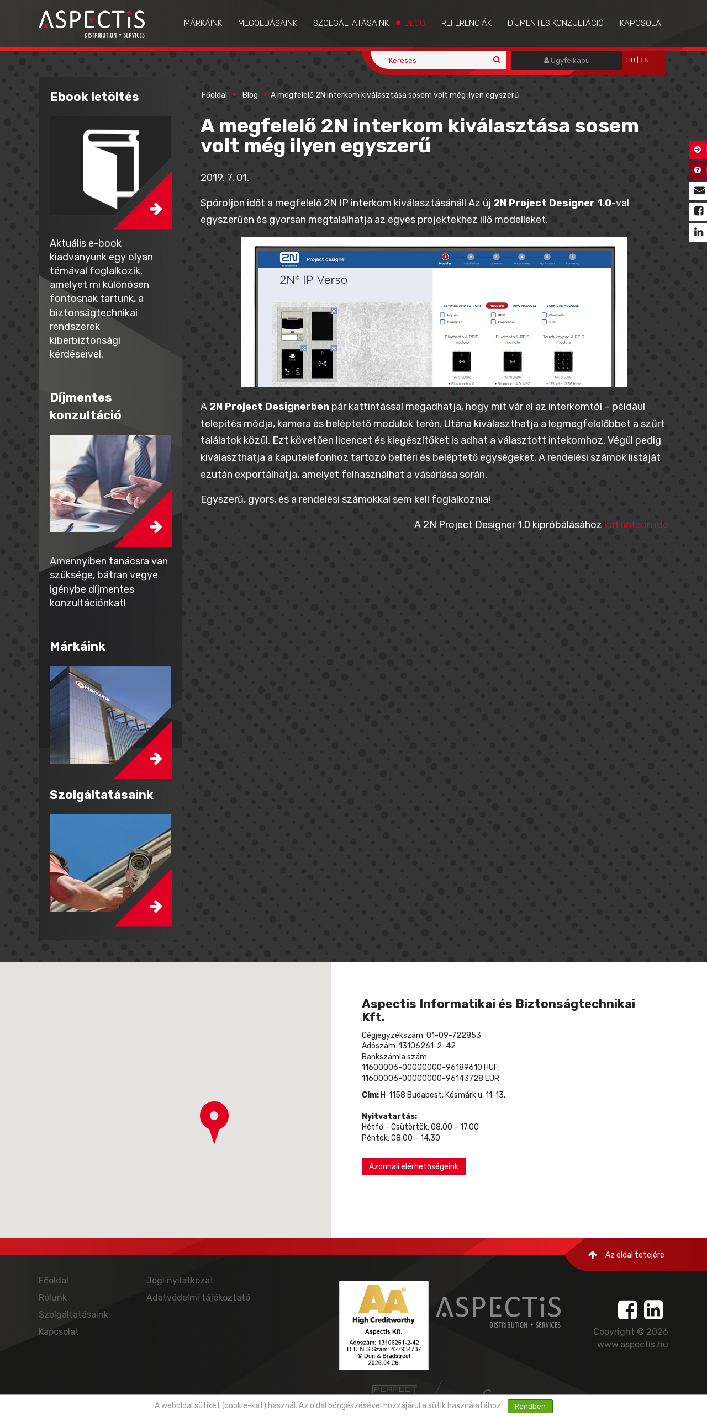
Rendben (530, 1406)
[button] (214, 1122)
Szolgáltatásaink (351, 23)
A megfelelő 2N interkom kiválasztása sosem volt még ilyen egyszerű (395, 95)
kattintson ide (636, 525)
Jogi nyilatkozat (180, 1280)
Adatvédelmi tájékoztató (198, 1297)
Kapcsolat (643, 23)
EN (645, 60)
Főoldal (214, 95)
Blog (414, 23)
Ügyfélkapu (567, 60)
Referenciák (466, 23)
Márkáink (203, 23)
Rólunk (53, 1297)
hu (630, 60)
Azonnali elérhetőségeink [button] (413, 1166)
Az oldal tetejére (626, 1255)
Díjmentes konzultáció (556, 23)
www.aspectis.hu (632, 1344)
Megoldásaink (267, 23)
